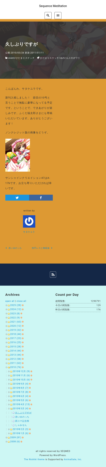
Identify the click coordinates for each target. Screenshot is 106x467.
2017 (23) (15, 338)
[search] (48, 15)
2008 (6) (15, 441)
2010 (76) (15, 367)
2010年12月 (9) (21, 371)
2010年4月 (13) (21, 404)
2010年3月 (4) (21, 408)
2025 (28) (15, 305)
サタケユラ (29, 232)
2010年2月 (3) (21, 429)
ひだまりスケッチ (25, 58)
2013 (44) (15, 355)
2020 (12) (15, 326)
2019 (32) (15, 330)
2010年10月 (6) (21, 379)
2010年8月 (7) (21, 388)
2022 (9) (15, 317)
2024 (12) (15, 309)
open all (9, 301)
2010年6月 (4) (21, 396)
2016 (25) (15, 342)
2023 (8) (15, 313)
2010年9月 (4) (21, 383)
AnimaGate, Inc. (73, 459)
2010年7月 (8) (21, 392)
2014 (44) (15, 350)
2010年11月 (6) (21, 375)
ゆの (62, 58)
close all (21, 301)
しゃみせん (21, 425)
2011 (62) (15, 363)
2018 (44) (15, 334)
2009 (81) (15, 437)
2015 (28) (15, 346)
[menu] (57, 15)
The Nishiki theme (34, 459)
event (11, 58)
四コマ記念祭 (22, 421)
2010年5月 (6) (21, 400)
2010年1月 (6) (21, 433)
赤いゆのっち (22, 417)
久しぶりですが (23, 412)
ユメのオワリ (73, 58)
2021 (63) (15, 321)
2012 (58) (15, 359)
